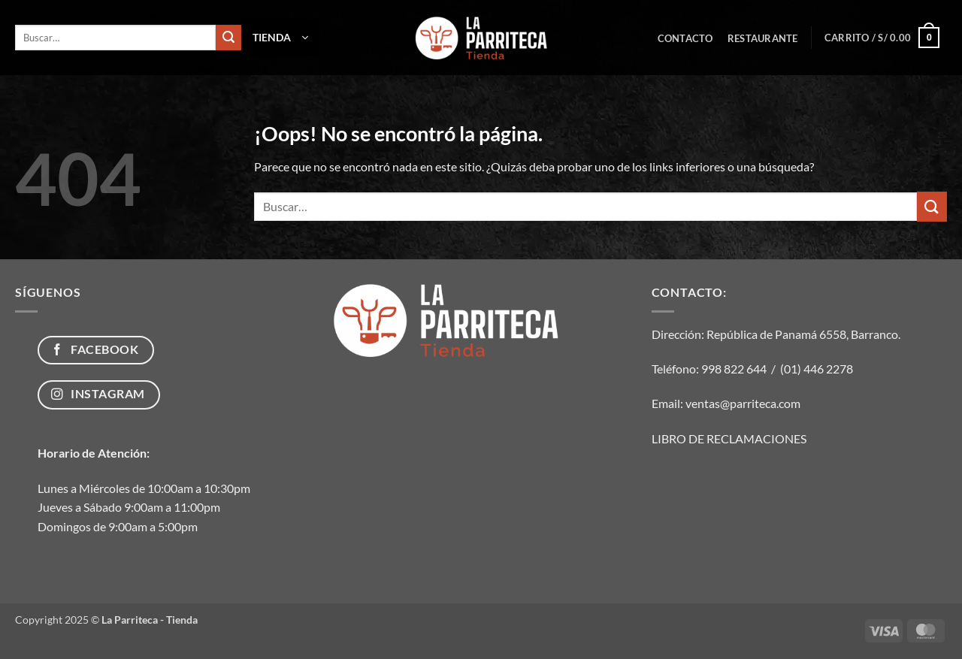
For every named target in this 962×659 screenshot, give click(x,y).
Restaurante (763, 38)
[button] (280, 37)
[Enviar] (228, 37)
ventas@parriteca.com (742, 403)
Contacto (685, 38)
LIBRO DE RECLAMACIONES (729, 438)
